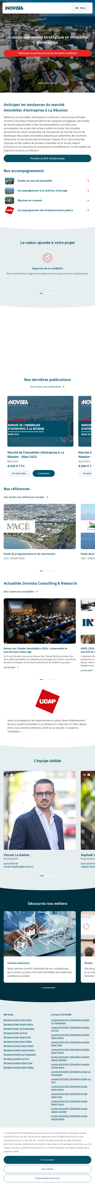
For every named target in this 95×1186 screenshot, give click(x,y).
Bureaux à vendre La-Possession (20, 1054)
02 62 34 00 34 (11, 863)
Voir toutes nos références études (26, 497)
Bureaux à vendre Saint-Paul (18, 1063)
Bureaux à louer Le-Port (15, 1033)
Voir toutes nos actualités (21, 591)
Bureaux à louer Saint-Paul (17, 1037)
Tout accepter (47, 1160)
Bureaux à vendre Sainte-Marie (19, 1050)
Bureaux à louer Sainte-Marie (18, 1024)
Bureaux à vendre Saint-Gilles (19, 1067)
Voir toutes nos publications (47, 386)
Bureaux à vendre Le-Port (16, 1058)
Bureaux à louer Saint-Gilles (18, 1041)
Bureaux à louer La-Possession (19, 1028)
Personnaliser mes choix (47, 1178)
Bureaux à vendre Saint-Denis (18, 1045)
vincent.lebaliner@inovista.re (18, 866)
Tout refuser (47, 1169)
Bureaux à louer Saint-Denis (18, 1020)
